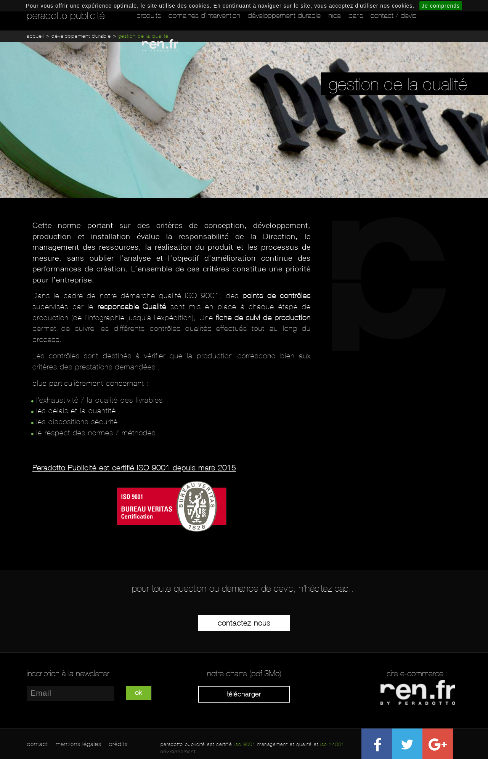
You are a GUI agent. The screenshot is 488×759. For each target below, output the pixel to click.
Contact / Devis (393, 15)
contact (37, 744)
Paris (355, 15)
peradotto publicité (66, 15)
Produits (148, 15)
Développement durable (284, 15)
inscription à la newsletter (68, 673)
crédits (118, 744)
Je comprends (441, 6)
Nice (334, 15)
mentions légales (78, 744)
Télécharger (244, 694)
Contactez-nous (244, 623)
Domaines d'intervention (204, 15)
